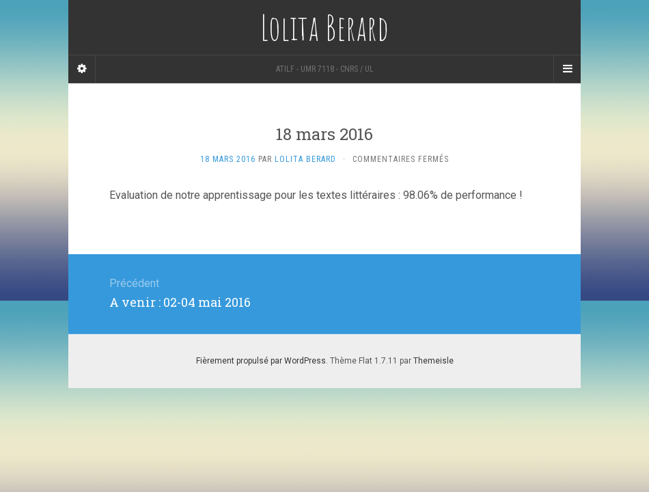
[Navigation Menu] (567, 69)
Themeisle (433, 361)
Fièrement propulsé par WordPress (261, 361)
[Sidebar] (82, 69)
